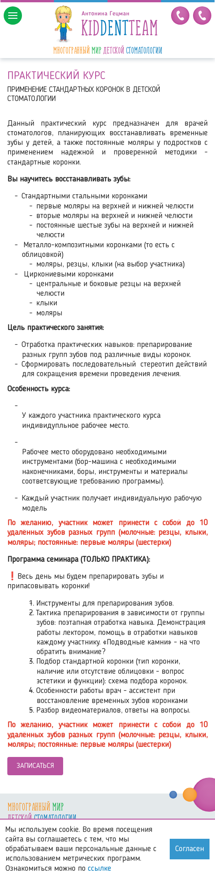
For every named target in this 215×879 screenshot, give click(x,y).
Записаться (35, 766)
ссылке (99, 869)
